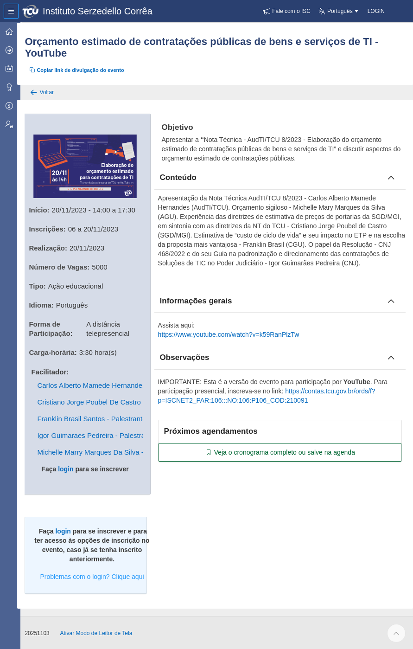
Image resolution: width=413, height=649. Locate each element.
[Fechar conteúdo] (391, 177)
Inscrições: (52, 228)
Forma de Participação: (55, 327)
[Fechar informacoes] (391, 301)
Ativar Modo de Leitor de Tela (101, 632)
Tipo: (42, 285)
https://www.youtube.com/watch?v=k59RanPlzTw (232, 334)
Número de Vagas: (64, 266)
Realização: (53, 247)
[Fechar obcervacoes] (391, 357)
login (69, 468)
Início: (44, 209)
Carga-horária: (58, 351)
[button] (286, 11)
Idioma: (46, 304)
